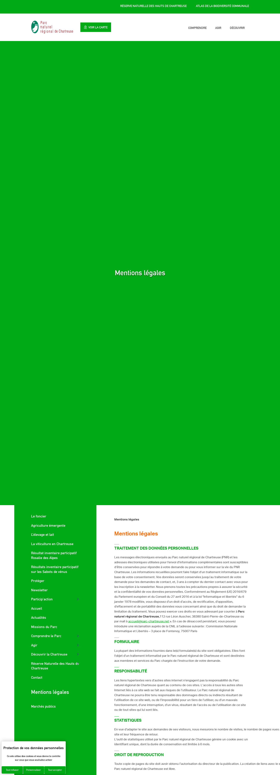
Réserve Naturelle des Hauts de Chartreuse (153, 6)
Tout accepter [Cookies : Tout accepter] (55, 769)
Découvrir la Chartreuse (49, 654)
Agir (218, 28)
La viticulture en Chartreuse (52, 544)
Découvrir (237, 28)
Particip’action (42, 599)
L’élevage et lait (42, 534)
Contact (36, 677)
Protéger (37, 581)
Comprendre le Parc (46, 636)
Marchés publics (43, 706)
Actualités (38, 617)
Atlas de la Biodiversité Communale (222, 6)
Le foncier (38, 516)
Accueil (36, 608)
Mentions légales (50, 692)
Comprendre (197, 28)
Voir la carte (96, 27)
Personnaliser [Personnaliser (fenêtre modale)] (33, 769)
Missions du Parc (44, 627)
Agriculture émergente (48, 525)
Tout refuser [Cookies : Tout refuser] (12, 769)
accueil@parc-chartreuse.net (148, 621)
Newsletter (39, 590)
